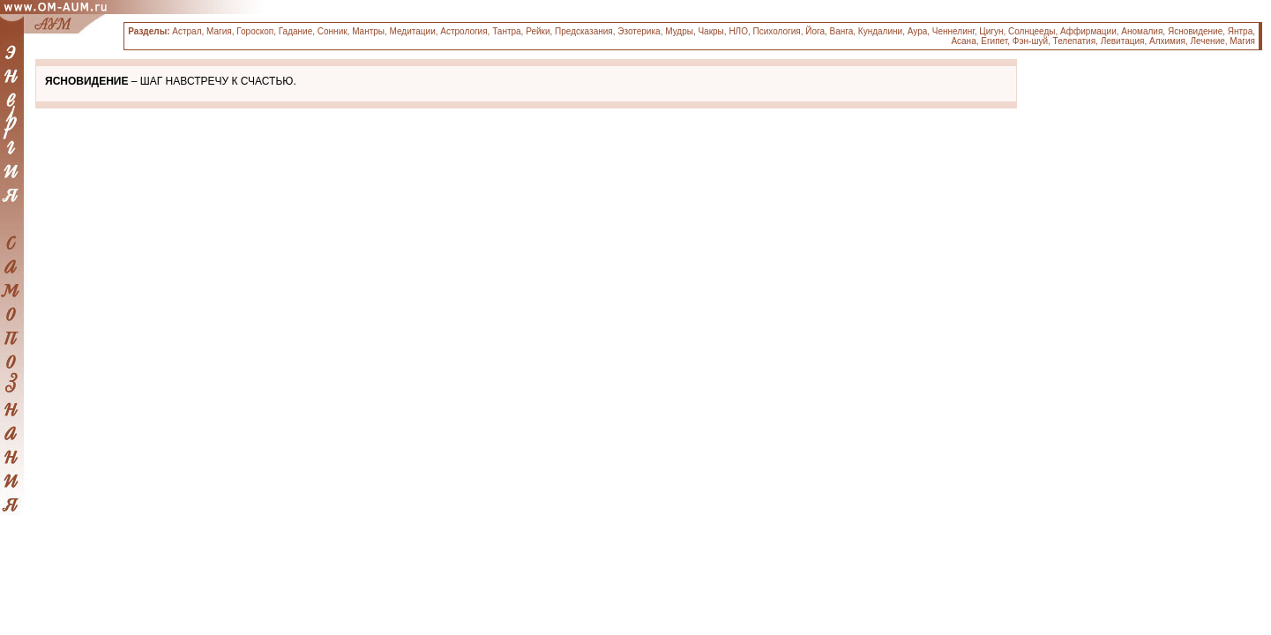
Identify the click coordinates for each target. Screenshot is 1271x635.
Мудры (679, 31)
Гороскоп (254, 31)
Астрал (186, 31)
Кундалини (880, 31)
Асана (963, 41)
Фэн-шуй (1030, 41)
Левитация (1123, 41)
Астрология (463, 31)
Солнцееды (1031, 31)
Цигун (991, 31)
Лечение (1208, 41)
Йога (815, 31)
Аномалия (1142, 31)
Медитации (413, 31)
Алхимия (1167, 41)
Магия (219, 31)
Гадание (295, 31)
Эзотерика (638, 31)
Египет (994, 41)
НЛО (738, 31)
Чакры (710, 31)
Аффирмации (1088, 31)
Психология (777, 31)
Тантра (506, 31)
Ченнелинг (953, 31)
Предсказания (584, 31)
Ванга (842, 31)
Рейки (538, 31)
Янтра (1240, 31)
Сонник (333, 31)
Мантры (368, 31)
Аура (918, 31)
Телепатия (1074, 41)
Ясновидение (1195, 31)
